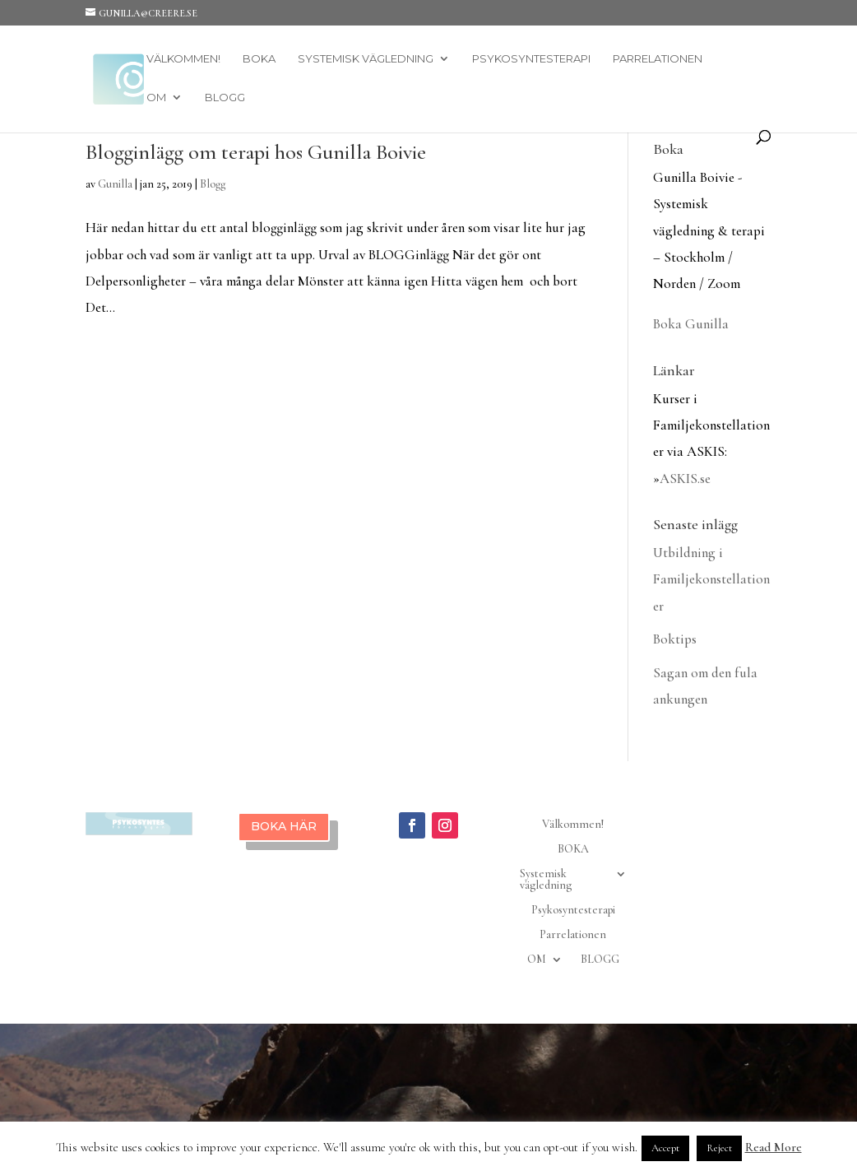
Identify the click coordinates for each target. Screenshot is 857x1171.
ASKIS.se (685, 478)
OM (156, 97)
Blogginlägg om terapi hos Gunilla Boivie (256, 152)
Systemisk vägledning (365, 59)
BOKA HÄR (284, 826)
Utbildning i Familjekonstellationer (711, 579)
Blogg (212, 184)
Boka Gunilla (691, 323)
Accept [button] (665, 1148)
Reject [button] (719, 1148)
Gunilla (115, 184)
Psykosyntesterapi (531, 59)
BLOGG (225, 97)
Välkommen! (183, 59)
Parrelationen (657, 59)
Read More (773, 1147)
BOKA (259, 59)
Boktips (675, 639)
